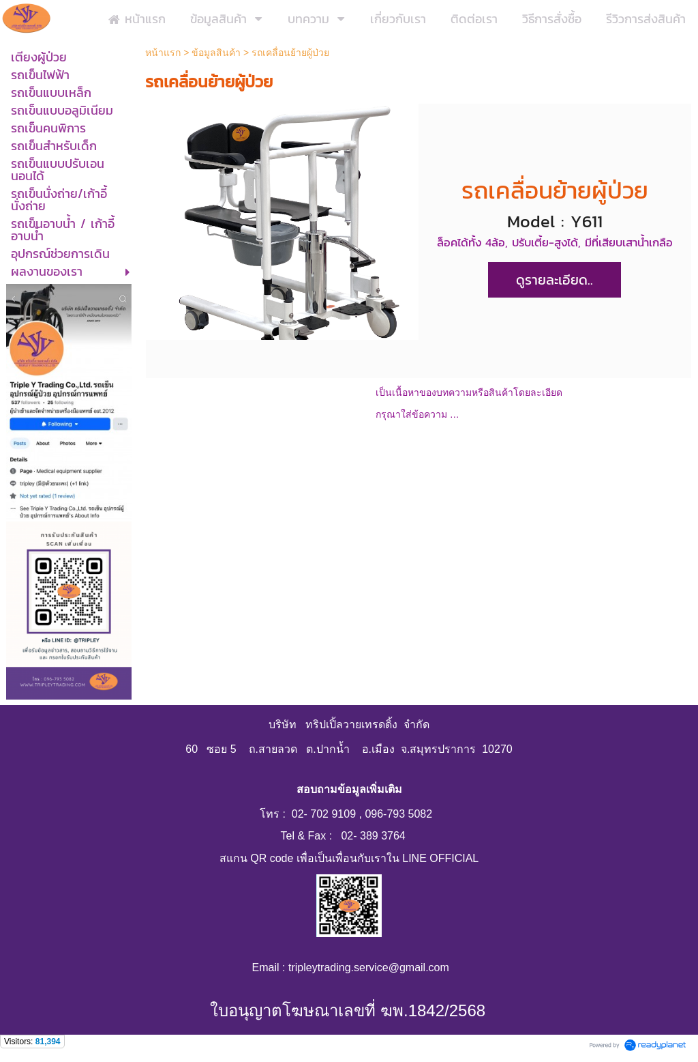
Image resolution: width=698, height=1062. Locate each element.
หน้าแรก (164, 52)
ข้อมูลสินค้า (216, 52)
